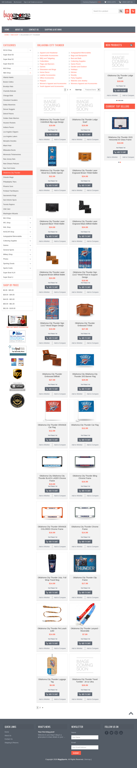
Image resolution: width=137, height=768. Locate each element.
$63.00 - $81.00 (8, 403)
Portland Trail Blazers (10, 191)
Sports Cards (8, 268)
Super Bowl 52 (8, 59)
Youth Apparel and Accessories (52, 86)
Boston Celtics (8, 82)
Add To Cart (53, 134)
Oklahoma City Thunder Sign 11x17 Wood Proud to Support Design (84, 274)
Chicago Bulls (8, 96)
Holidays (74, 69)
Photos (5, 259)
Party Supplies (76, 78)
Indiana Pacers (8, 127)
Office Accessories (47, 78)
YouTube (121, 733)
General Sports (8, 250)
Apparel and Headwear (49, 53)
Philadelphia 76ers (9, 182)
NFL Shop (6, 223)
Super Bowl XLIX (9, 273)
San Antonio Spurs (9, 200)
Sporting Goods (8, 263)
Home (6, 35)
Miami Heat (7, 146)
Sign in (26, 2)
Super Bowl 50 (8, 55)
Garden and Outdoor (79, 67)
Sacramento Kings (9, 195)
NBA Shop (14, 35)
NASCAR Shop (8, 232)
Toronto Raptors (9, 204)
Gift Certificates (7, 2)
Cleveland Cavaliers (10, 100)
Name (73, 732)
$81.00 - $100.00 (9, 408)
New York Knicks (9, 168)
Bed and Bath (76, 58)
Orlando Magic (8, 177)
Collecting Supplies (10, 241)
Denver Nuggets (9, 109)
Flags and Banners (47, 64)
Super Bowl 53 (8, 64)
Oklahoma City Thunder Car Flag (85, 425)
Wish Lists (111, 2)
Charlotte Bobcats (9, 91)
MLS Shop (7, 218)
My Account (17, 2)
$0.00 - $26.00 (8, 389)
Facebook (107, 733)
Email (73, 742)
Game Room (76, 64)
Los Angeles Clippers (10, 132)
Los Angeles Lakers (10, 136)
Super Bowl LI (8, 277)
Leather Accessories (47, 75)
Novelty (74, 75)
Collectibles (44, 61)
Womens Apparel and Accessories (84, 83)
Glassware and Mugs (48, 69)
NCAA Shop (7, 50)
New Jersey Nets (9, 159)
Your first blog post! (46, 732)
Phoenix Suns (8, 186)
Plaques (43, 81)
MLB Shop (7, 68)
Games (5, 245)
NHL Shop (7, 227)
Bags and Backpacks (79, 56)
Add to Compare (60, 139)
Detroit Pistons (8, 114)
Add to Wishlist (44, 139)
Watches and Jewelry (79, 81)
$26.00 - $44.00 (8, 394)
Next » (70, 89)
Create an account (37, 2)
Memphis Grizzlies (9, 141)
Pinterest (116, 733)
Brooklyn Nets (8, 86)
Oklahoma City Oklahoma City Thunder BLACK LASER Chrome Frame (52, 478)
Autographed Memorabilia (12, 236)
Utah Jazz (6, 209)
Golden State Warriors (11, 118)
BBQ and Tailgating (47, 58)
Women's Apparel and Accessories (53, 83)
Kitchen (74, 72)
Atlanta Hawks (8, 77)
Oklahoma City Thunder (11, 173)
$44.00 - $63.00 (8, 399)
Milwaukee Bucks (9, 150)
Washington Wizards (10, 214)
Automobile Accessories (49, 56)
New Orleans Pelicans (11, 164)
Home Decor (45, 72)
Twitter (111, 733)
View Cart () (127, 2)
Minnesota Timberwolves (12, 154)
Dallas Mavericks (9, 105)
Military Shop (7, 254)
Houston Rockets (9, 123)
